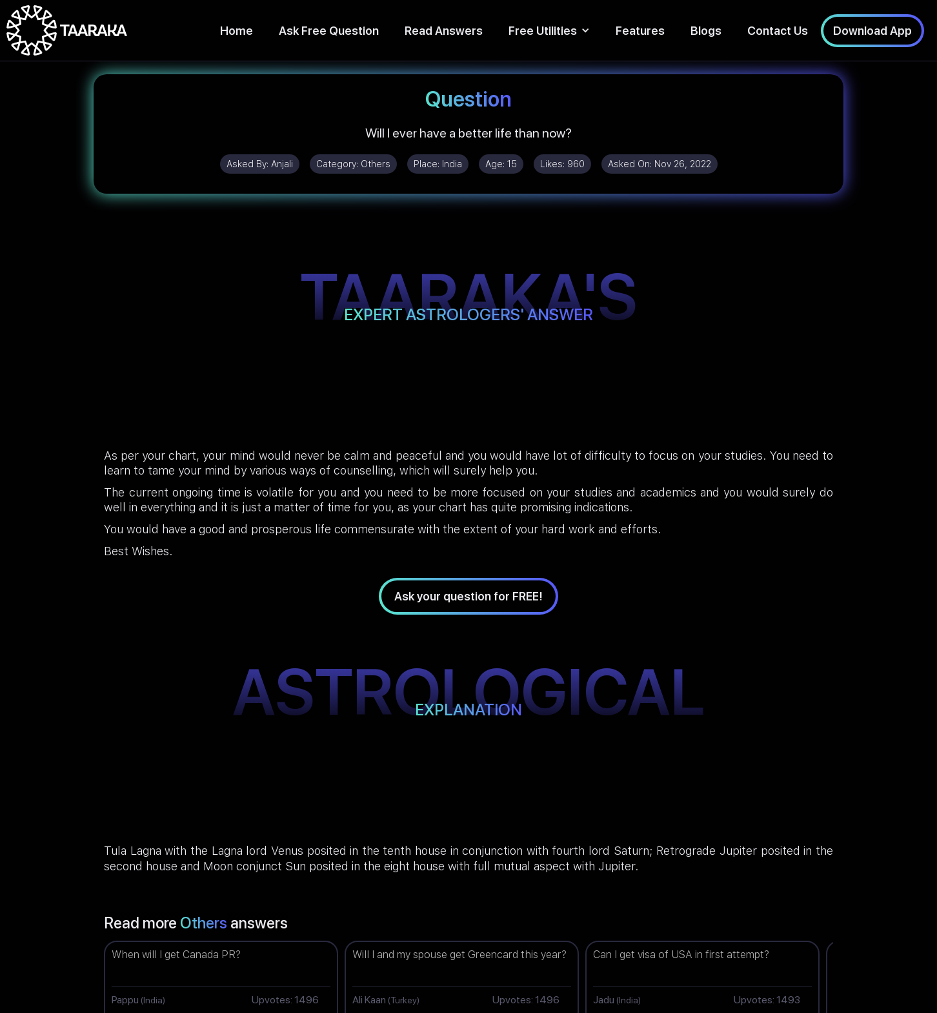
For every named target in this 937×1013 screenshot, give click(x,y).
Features (640, 30)
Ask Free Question (329, 30)
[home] (66, 30)
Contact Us (777, 30)
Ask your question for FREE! (468, 596)
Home (236, 30)
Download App (872, 30)
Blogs (705, 30)
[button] (549, 31)
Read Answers (444, 30)
